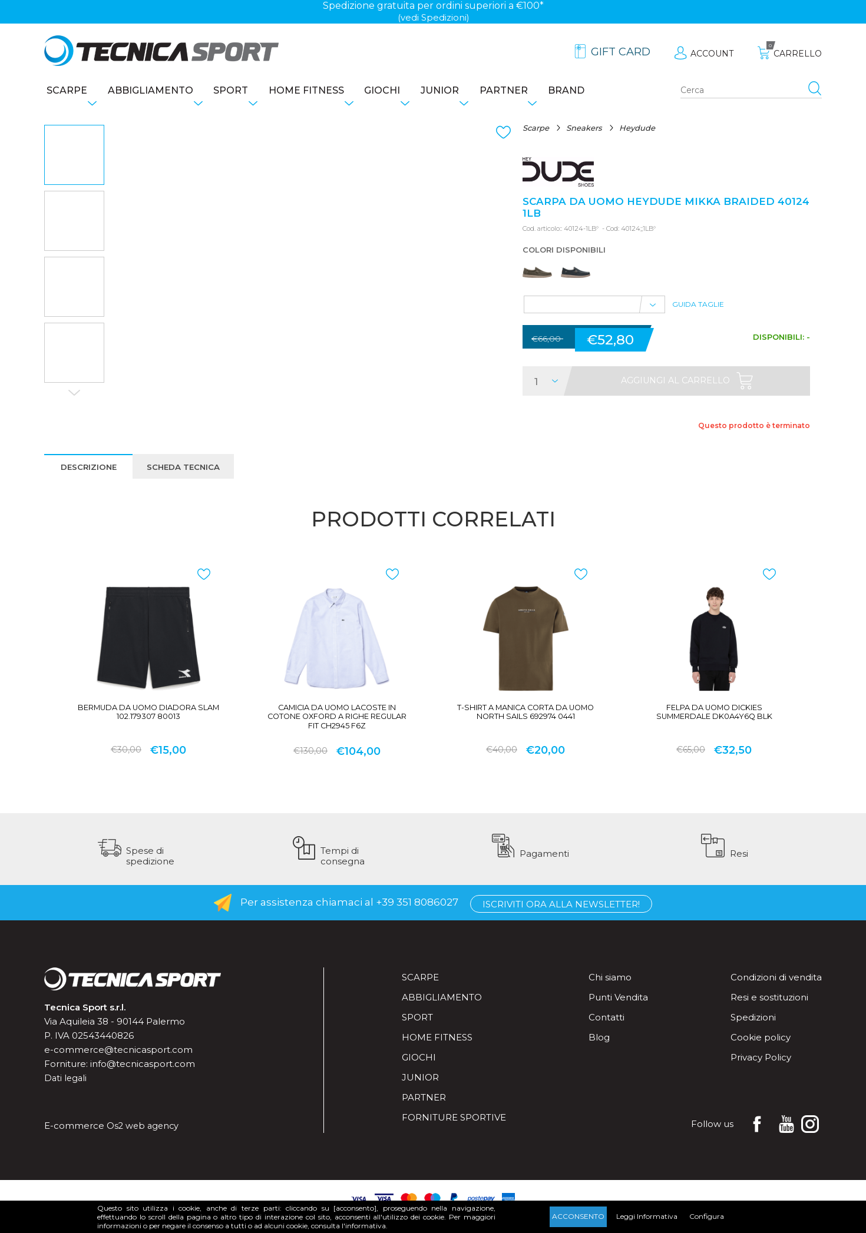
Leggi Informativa (646, 1216)
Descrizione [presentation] (89, 475)
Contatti (606, 1032)
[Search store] (751, 92)
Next (74, 395)
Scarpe (64, 91)
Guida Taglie (698, 311)
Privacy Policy (761, 1072)
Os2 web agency (144, 1140)
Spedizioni (753, 1032)
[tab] (89, 475)
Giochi (404, 91)
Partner (538, 91)
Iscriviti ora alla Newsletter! (561, 917)
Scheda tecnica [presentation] (188, 475)
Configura (706, 1216)
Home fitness (322, 91)
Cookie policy (761, 1052)
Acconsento (578, 1216)
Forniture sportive (454, 1132)
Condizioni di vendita (776, 991)
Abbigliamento (154, 91)
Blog (599, 1052)
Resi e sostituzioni (769, 1011)
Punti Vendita (618, 1011)
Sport (240, 91)
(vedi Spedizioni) (433, 17)
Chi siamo (610, 991)
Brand (607, 91)
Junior (468, 91)
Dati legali (66, 1092)
